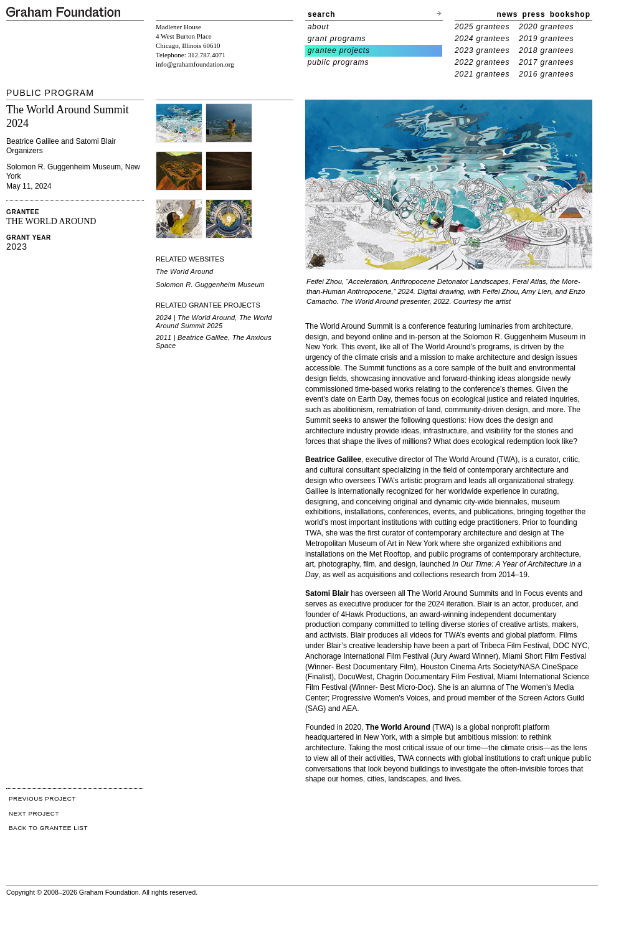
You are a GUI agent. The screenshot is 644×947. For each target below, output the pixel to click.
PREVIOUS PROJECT (42, 798)
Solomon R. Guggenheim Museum (210, 284)
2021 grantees (482, 74)
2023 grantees (482, 50)
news (507, 14)
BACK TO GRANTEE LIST (48, 827)
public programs (338, 62)
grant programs (337, 38)
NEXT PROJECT (34, 813)
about (318, 26)
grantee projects (339, 50)
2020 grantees (546, 26)
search (322, 14)
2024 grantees (482, 38)
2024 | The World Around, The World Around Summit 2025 (214, 321)
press (534, 14)
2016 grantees (546, 74)
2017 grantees (546, 62)
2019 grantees (546, 38)
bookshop (570, 14)
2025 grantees (482, 26)
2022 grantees (482, 62)
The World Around (184, 271)
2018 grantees (546, 50)
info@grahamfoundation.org (195, 64)
